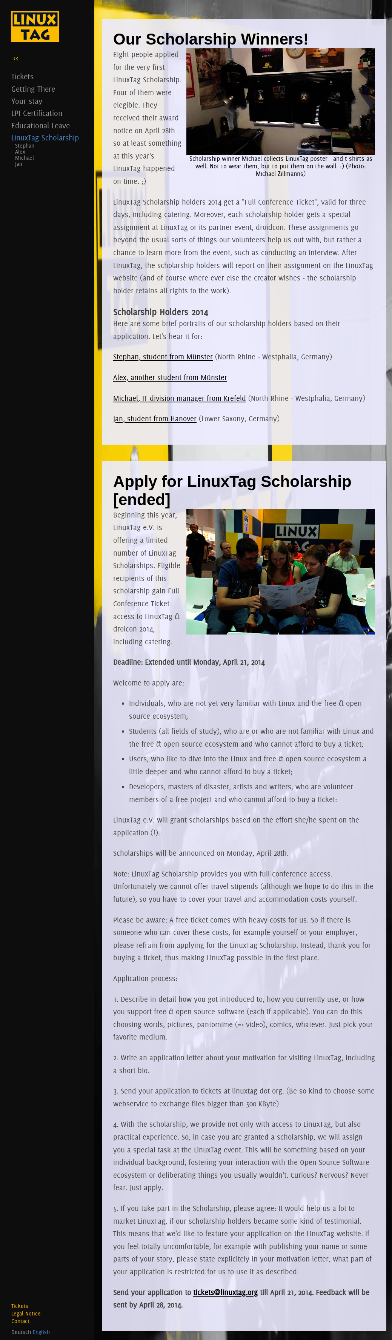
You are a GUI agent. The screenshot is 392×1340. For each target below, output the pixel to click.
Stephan (24, 146)
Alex (20, 152)
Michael (24, 158)
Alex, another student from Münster (170, 377)
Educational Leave (40, 125)
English (41, 1332)
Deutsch (21, 1332)
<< (15, 58)
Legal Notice (26, 1313)
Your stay (26, 101)
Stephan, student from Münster (163, 356)
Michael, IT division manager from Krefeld (179, 398)
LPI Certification (36, 113)
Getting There (33, 89)
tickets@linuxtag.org (225, 1292)
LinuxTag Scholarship (45, 137)
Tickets (22, 76)
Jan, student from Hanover (155, 418)
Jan (18, 164)
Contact (20, 1321)
